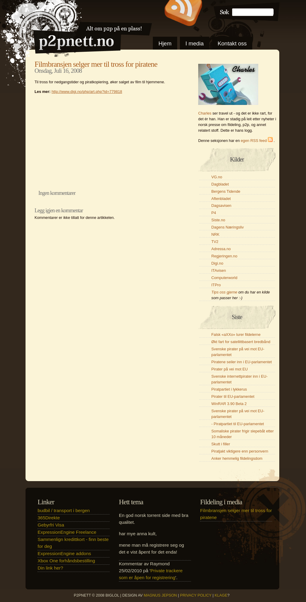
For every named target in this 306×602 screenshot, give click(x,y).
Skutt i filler (220, 444)
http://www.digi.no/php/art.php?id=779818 (87, 91)
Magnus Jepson (160, 595)
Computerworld (224, 277)
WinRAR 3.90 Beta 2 (229, 403)
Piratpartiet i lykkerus (229, 389)
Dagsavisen (221, 205)
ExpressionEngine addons (64, 553)
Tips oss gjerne (224, 292)
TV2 (214, 241)
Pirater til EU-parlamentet (232, 396)
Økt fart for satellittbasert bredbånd (240, 341)
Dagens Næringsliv (227, 227)
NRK (215, 234)
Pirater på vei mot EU (229, 369)
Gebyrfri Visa (51, 524)
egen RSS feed (257, 140)
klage (221, 595)
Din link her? (50, 567)
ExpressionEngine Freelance (67, 532)
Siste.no (218, 220)
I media (194, 43)
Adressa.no (221, 249)
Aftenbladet (221, 198)
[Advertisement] (109, 140)
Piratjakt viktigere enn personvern (239, 451)
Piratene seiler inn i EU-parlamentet (241, 362)
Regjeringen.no (224, 256)
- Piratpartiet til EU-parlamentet (237, 424)
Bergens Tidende (225, 191)
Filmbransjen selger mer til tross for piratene (96, 64)
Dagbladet (220, 184)
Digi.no (217, 263)
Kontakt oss (232, 43)
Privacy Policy (195, 595)
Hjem (165, 43)
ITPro (216, 285)
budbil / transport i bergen (63, 510)
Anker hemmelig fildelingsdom (236, 458)
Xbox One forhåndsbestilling (66, 560)
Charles (204, 113)
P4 (213, 212)
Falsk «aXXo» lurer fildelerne (236, 334)
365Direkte (49, 517)
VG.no (216, 177)
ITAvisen (218, 270)
